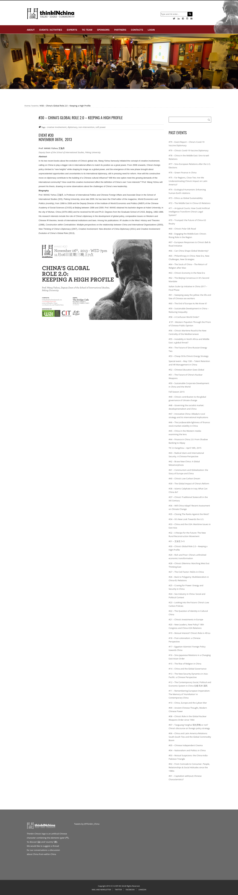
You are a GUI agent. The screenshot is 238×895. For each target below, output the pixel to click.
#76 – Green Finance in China (183, 172)
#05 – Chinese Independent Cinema (186, 745)
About (31, 30)
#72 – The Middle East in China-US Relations (189, 203)
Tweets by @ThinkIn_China (86, 823)
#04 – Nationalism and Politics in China (187, 750)
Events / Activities (50, 30)
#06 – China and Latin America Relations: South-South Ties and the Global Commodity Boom (190, 737)
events (35, 105)
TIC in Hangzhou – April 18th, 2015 (185, 447)
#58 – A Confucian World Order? (184, 317)
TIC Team (87, 30)
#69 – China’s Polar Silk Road (182, 228)
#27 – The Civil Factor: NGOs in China (186, 571)
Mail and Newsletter (101, 889)
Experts (72, 30)
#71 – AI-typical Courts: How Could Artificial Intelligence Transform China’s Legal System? (189, 212)
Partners (120, 30)
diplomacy (72, 127)
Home (27, 105)
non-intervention (86, 127)
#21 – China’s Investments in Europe (186, 619)
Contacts (137, 30)
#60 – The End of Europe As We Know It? (188, 303)
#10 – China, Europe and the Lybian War (188, 702)
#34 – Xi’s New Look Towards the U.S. (186, 519)
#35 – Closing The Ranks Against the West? (189, 514)
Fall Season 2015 (177, 391)
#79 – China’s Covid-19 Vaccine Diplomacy (188, 150)
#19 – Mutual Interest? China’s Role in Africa (189, 633)
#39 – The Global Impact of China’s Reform (189, 483)
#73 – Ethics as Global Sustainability (186, 198)
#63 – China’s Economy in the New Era (187, 272)
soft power (101, 127)
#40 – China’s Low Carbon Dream (184, 478)
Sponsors (103, 30)
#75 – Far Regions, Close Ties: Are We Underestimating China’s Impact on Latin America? (188, 181)
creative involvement (57, 127)
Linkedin (142, 889)
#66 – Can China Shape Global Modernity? (189, 250)
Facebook (130, 889)
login (151, 30)
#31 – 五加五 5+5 (177, 541)
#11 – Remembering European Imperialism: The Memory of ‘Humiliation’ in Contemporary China (189, 694)
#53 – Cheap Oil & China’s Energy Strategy (188, 356)
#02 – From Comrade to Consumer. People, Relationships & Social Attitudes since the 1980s (189, 767)
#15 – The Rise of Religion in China (185, 663)
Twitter (118, 889)
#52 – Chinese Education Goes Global (186, 369)
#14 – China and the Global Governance (187, 668)
